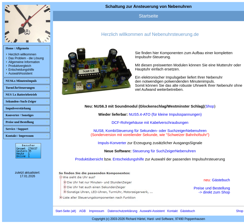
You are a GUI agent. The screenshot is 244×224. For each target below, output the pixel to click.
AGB (82, 211)
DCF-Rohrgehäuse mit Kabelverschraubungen (150, 123)
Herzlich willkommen (22, 54)
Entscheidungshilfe (21, 69)
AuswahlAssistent (20, 73)
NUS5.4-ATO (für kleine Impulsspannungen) (165, 114)
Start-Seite (63, 211)
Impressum (96, 211)
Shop (210, 106)
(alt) (73, 211)
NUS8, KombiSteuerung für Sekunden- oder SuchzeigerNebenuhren (150, 131)
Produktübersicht (89, 159)
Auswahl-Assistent (152, 211)
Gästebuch (221, 180)
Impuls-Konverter (112, 143)
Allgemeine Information (24, 62)
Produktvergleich (19, 66)
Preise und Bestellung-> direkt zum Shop (212, 190)
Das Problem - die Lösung (26, 58)
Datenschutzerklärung (122, 211)
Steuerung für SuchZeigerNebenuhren (164, 151)
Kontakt (172, 211)
